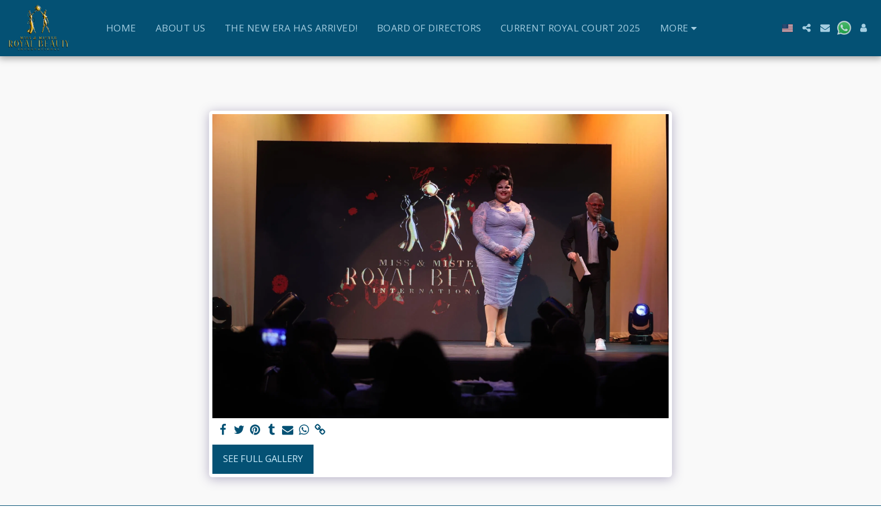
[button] (806, 28)
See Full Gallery (263, 458)
